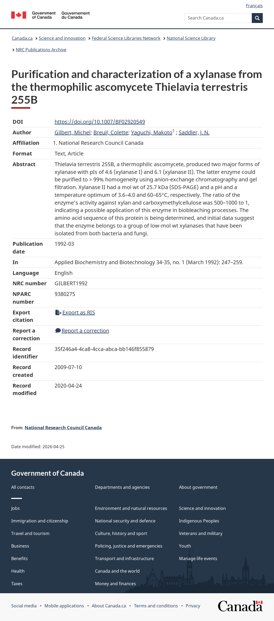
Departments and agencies (122, 487)
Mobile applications (64, 606)
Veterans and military (200, 533)
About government (198, 487)
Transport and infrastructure (124, 558)
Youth (185, 546)
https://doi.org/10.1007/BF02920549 (100, 121)
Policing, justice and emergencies (128, 546)
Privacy (193, 606)
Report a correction (82, 330)
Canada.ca (22, 38)
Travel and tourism (30, 533)
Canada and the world (117, 571)
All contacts (23, 487)
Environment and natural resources (131, 508)
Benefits (19, 558)
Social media (24, 606)
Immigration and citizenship (39, 521)
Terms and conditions (156, 606)
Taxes (16, 584)
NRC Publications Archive (41, 50)
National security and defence (125, 521)
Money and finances (115, 584)
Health (18, 571)
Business (20, 546)
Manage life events (198, 558)
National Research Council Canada (63, 427)
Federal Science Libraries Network (126, 38)
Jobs (15, 508)
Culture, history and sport (121, 533)
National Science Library (191, 38)
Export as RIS (75, 312)
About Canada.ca (109, 606)
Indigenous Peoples (199, 521)
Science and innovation (62, 38)
